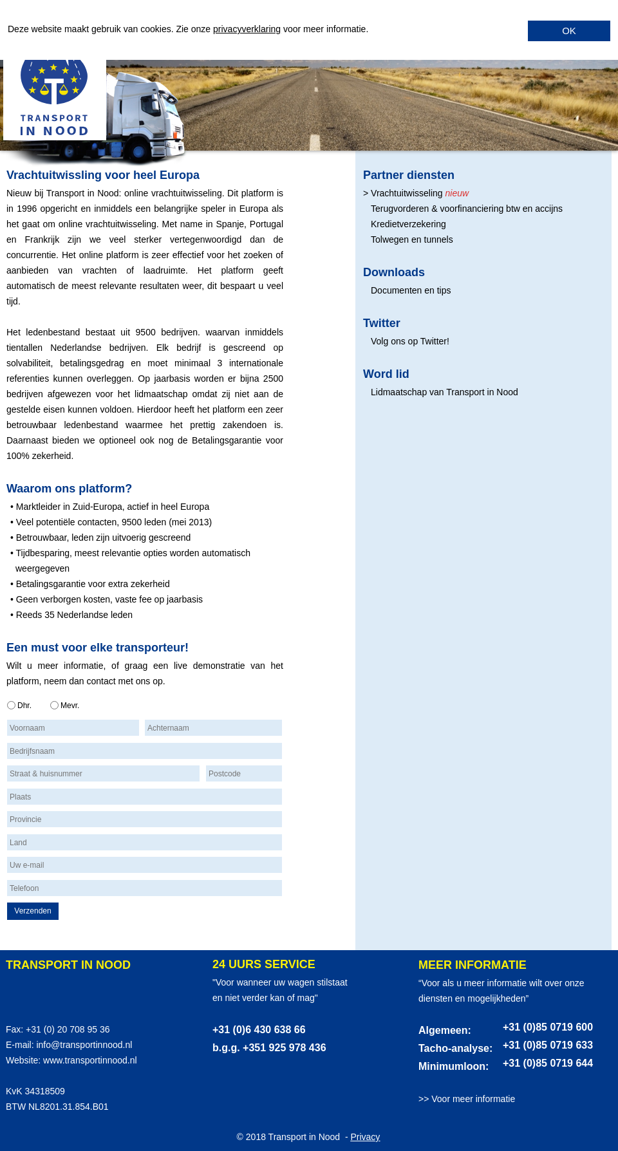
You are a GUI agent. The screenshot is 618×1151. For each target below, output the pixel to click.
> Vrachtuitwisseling (403, 193)
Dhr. (24, 705)
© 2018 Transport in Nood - (294, 1137)
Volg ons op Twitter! (410, 341)
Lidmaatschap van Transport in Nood (444, 392)
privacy (227, 29)
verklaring (261, 29)
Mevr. (70, 705)
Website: (24, 1060)
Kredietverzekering (408, 224)
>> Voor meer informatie (466, 1099)
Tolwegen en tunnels (412, 239)
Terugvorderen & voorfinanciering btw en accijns (467, 208)
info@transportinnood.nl (84, 1045)
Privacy (365, 1137)
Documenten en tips (411, 290)
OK (569, 30)
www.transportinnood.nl (90, 1060)
